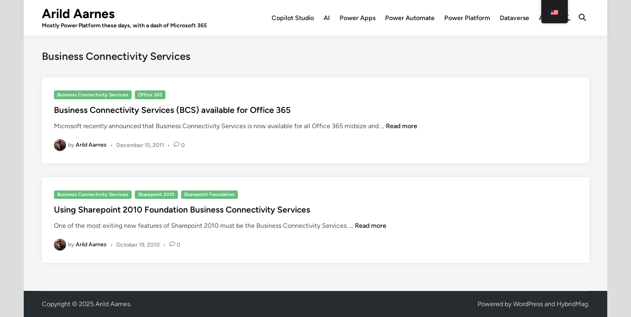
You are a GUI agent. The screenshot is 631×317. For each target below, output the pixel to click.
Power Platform (467, 18)
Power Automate (410, 18)
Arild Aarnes (78, 13)
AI (327, 18)
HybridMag (572, 304)
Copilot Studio (293, 18)
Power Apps (357, 18)
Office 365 (150, 95)
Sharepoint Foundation (209, 194)
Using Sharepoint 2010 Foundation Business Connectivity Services (182, 210)
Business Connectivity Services (92, 95)
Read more (401, 126)
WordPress (528, 304)
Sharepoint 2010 (156, 194)
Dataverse (514, 18)
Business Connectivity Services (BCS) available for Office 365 (172, 110)
